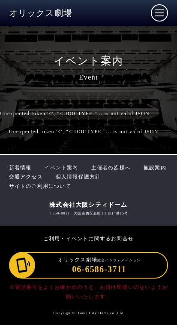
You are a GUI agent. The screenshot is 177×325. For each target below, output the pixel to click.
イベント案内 (61, 168)
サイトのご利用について (40, 186)
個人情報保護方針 (78, 177)
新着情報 (20, 168)
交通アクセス (26, 177)
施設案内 (155, 168)
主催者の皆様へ (111, 168)
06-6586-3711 (99, 269)
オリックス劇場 (40, 13)
